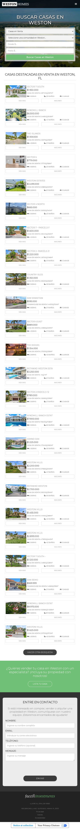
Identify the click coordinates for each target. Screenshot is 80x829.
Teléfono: (11, 741)
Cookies (40, 815)
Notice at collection (23, 825)
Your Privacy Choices (49, 825)
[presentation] (25, 767)
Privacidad (40, 812)
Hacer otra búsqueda (40, 652)
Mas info (58, 101)
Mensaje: (10, 751)
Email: (9, 731)
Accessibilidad (40, 818)
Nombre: (10, 720)
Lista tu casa (40, 684)
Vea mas (22, 101)
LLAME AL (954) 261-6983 (40, 804)
